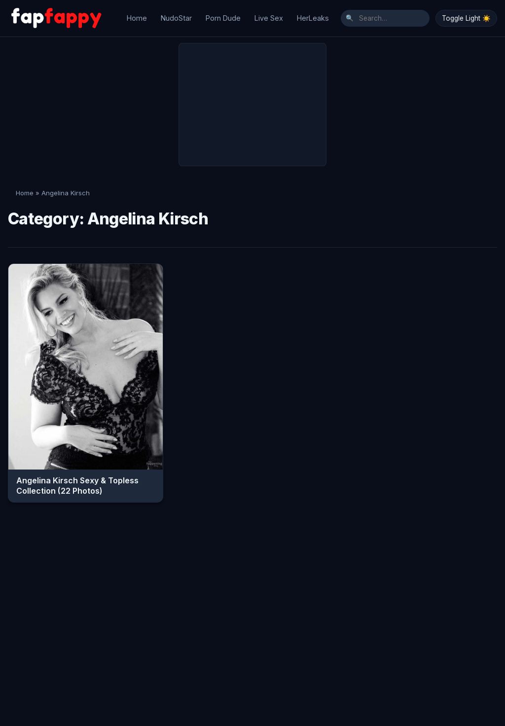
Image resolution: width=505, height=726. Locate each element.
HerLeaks (313, 15)
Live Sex (268, 15)
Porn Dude (223, 15)
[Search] (385, 15)
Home (137, 15)
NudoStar (176, 15)
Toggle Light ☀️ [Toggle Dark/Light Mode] (466, 16)
